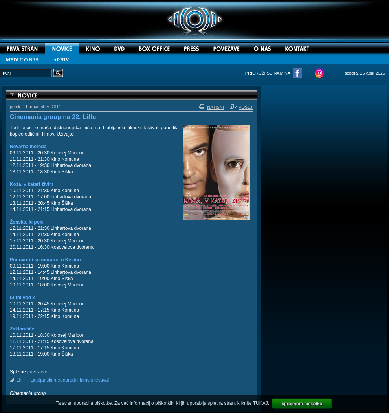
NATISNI (211, 107)
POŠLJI (241, 107)
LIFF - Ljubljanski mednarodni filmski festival (63, 380)
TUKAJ (260, 403)
